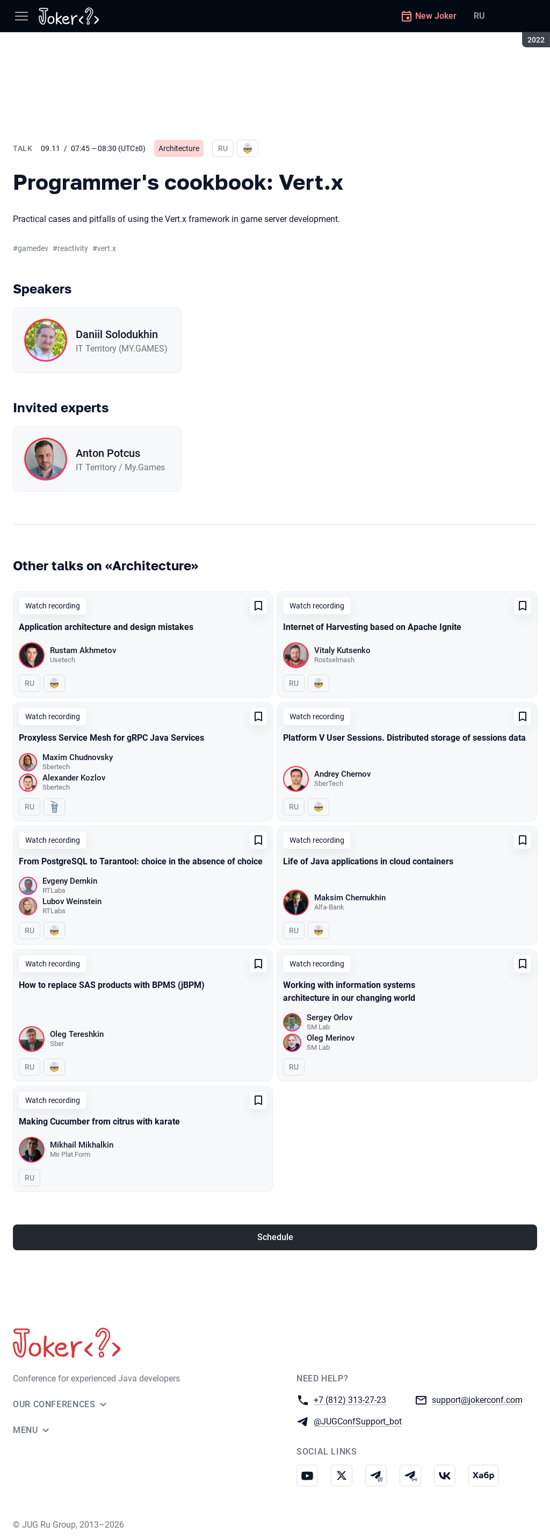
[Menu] (21, 16)
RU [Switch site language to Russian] (479, 16)
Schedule (275, 1237)
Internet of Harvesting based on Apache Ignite (372, 627)
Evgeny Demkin (69, 881)
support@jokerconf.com (477, 1399)
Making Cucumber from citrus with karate (99, 1121)
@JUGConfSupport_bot (358, 1421)
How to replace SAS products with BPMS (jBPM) (112, 985)
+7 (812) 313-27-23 (350, 1399)
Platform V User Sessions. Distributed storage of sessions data (404, 738)
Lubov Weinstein (72, 901)
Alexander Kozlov (73, 777)
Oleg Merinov (330, 1038)
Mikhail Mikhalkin (81, 1145)
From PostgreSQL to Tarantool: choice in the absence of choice (141, 861)
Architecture (178, 148)
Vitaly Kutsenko (342, 650)
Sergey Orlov (329, 1017)
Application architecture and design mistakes (106, 627)
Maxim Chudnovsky (77, 757)
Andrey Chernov (342, 774)
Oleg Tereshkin (77, 1034)
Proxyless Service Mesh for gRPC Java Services (111, 738)
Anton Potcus (108, 453)
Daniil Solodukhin (117, 334)
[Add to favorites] (258, 605)
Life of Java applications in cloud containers (368, 861)
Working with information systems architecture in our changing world (349, 991)
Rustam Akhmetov (83, 650)
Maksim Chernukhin (350, 897)
